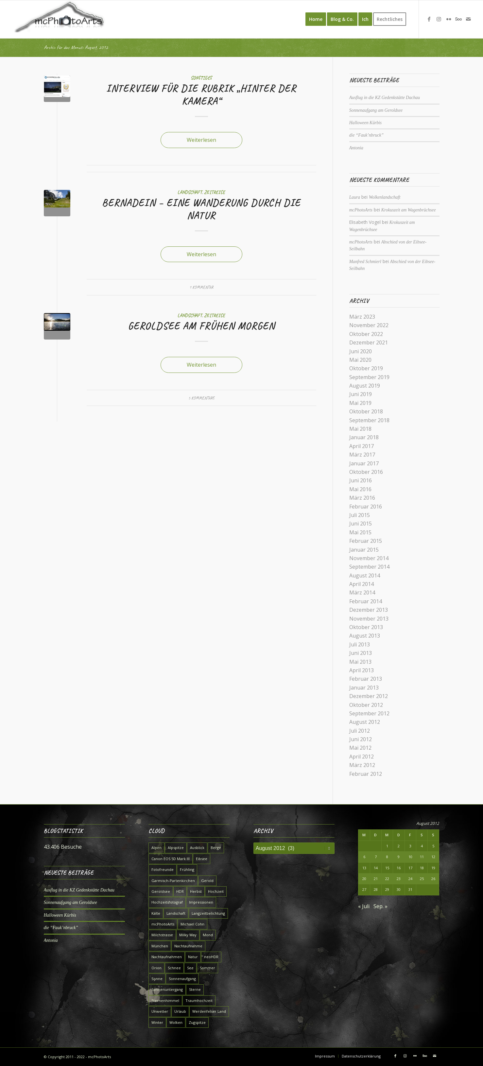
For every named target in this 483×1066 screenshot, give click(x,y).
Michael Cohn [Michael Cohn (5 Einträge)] (192, 924)
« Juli (364, 906)
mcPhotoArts (360, 210)
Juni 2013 (360, 653)
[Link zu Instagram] (439, 19)
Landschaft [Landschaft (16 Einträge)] (175, 913)
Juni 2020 (360, 351)
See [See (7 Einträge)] (190, 967)
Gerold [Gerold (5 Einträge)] (207, 880)
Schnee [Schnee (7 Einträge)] (174, 967)
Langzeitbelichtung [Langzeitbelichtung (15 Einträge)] (208, 913)
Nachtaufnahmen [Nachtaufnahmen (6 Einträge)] (166, 956)
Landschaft (190, 192)
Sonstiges (201, 78)
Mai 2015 (360, 532)
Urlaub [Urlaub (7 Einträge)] (180, 1011)
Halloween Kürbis (365, 122)
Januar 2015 (364, 549)
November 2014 (368, 558)
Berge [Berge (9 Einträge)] (216, 847)
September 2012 (369, 713)
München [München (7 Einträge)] (159, 945)
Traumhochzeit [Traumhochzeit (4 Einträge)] (199, 1000)
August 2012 (364, 721)
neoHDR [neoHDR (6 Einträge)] (211, 956)
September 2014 (369, 566)
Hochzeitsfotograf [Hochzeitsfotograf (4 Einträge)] (167, 902)
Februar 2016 (365, 506)
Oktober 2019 (366, 368)
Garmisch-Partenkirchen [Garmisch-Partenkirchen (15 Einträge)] (173, 880)
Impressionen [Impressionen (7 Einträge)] (201, 902)
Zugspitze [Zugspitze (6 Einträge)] (197, 1022)
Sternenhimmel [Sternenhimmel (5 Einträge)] (165, 1000)
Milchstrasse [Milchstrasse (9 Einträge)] (162, 934)
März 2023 (362, 316)
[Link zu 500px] (458, 19)
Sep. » (380, 906)
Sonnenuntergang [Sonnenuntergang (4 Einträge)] (167, 989)
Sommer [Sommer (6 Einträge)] (207, 967)
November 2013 (368, 618)
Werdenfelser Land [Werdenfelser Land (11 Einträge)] (209, 1011)
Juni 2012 (360, 739)
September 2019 (369, 377)
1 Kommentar (201, 287)
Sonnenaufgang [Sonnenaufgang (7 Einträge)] (182, 978)
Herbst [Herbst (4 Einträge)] (196, 891)
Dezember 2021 (368, 342)
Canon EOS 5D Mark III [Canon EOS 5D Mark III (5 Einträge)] (170, 858)
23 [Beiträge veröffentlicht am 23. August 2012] (399, 878)
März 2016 (362, 497)
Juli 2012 (359, 730)
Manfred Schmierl (365, 261)
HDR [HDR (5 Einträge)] (180, 891)
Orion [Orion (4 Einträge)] (156, 967)
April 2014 (361, 584)
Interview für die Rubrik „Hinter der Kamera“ (201, 94)
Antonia (356, 147)
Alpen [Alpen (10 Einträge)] (156, 847)
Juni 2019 (360, 394)
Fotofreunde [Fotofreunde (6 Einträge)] (162, 869)
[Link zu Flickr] (449, 19)
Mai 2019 (360, 403)
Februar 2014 (365, 601)
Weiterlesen (201, 139)
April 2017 (361, 446)
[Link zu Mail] (468, 19)
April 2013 (361, 670)
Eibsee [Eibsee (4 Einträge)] (201, 858)
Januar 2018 (364, 437)
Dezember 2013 (368, 609)
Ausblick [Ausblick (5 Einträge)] (197, 847)
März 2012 (362, 765)
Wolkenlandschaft (384, 197)
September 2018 (369, 420)
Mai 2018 (360, 428)
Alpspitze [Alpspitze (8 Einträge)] (176, 847)
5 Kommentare (201, 398)
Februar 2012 (365, 773)
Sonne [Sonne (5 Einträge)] (157, 978)
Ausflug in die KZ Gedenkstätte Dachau (384, 97)
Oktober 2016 (366, 471)
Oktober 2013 (366, 627)
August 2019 (364, 385)
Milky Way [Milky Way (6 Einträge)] (188, 934)
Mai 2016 (360, 489)
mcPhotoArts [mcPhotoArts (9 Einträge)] (162, 924)
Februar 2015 (365, 540)
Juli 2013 (359, 644)
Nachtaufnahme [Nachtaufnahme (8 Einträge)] (188, 945)
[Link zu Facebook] (429, 19)
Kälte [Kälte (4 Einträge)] (155, 913)
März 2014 (362, 592)
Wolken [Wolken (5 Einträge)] (175, 1022)
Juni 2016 (360, 480)
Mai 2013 (360, 661)
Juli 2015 (359, 515)
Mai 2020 (360, 359)
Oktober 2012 (366, 704)
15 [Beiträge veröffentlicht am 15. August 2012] (387, 867)
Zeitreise (214, 192)
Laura (354, 197)
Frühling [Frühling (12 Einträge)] (187, 869)
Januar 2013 (364, 687)
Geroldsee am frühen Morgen (201, 326)
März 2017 (362, 454)
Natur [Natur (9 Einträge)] (193, 956)
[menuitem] (315, 19)
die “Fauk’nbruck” (366, 135)
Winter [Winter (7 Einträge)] (157, 1022)
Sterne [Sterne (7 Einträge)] (195, 989)
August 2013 (364, 635)
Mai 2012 (360, 747)
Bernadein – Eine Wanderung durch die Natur (201, 209)
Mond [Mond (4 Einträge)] (208, 934)
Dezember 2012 (368, 696)
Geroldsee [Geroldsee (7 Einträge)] (160, 891)
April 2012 (361, 756)
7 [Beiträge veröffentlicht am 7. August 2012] (376, 856)
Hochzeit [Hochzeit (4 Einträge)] (216, 891)
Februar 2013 (365, 678)
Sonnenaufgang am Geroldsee (376, 110)
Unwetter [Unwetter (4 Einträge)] (159, 1011)
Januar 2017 (364, 463)
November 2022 (368, 325)
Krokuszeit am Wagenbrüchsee (408, 210)
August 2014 (364, 575)
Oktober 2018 (366, 411)
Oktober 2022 (366, 334)
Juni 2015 (360, 523)
